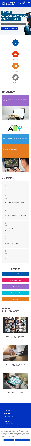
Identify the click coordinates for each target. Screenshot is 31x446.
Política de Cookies (21, 434)
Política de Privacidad (10, 436)
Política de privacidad (9, 419)
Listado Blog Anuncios (15, 187)
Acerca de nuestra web (9, 423)
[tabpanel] (15, 21)
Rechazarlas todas (9, 439)
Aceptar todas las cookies (22, 439)
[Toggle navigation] (29, 2)
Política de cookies (8, 421)
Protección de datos (9, 416)
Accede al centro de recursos (10, 28)
